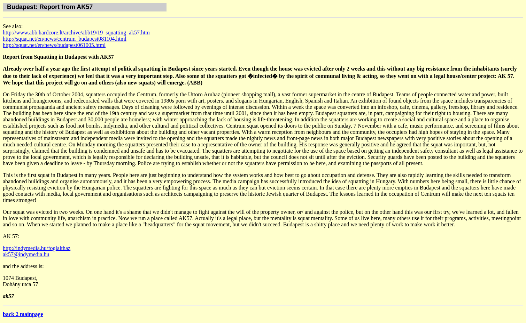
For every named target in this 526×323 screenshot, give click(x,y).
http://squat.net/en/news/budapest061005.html (54, 45)
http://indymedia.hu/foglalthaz (36, 248)
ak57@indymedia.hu (26, 254)
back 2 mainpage (23, 314)
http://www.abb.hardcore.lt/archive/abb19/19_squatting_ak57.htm (76, 32)
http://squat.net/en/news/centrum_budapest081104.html (64, 39)
